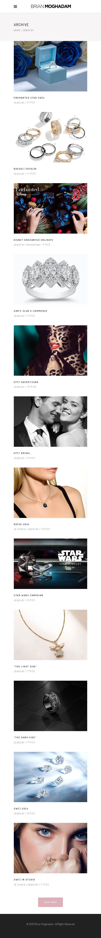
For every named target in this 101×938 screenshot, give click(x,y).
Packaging (33, 245)
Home (17, 30)
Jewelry (19, 102)
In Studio (20, 529)
